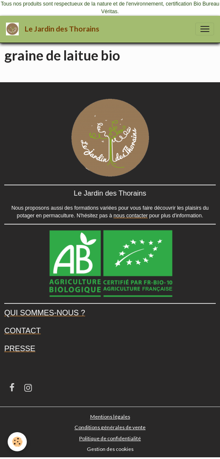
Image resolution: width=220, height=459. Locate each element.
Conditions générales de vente (110, 427)
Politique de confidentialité (110, 438)
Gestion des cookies (110, 449)
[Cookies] (17, 441)
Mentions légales (110, 416)
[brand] (54, 29)
